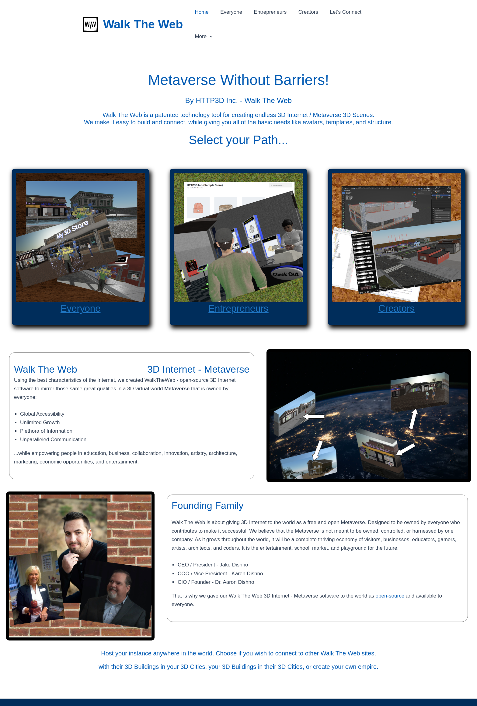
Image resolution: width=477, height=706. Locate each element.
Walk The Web (143, 12)
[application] (386, 13)
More (380, 13)
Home (206, 13)
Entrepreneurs (272, 13)
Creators (309, 13)
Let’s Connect (345, 13)
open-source (390, 573)
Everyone (235, 13)
